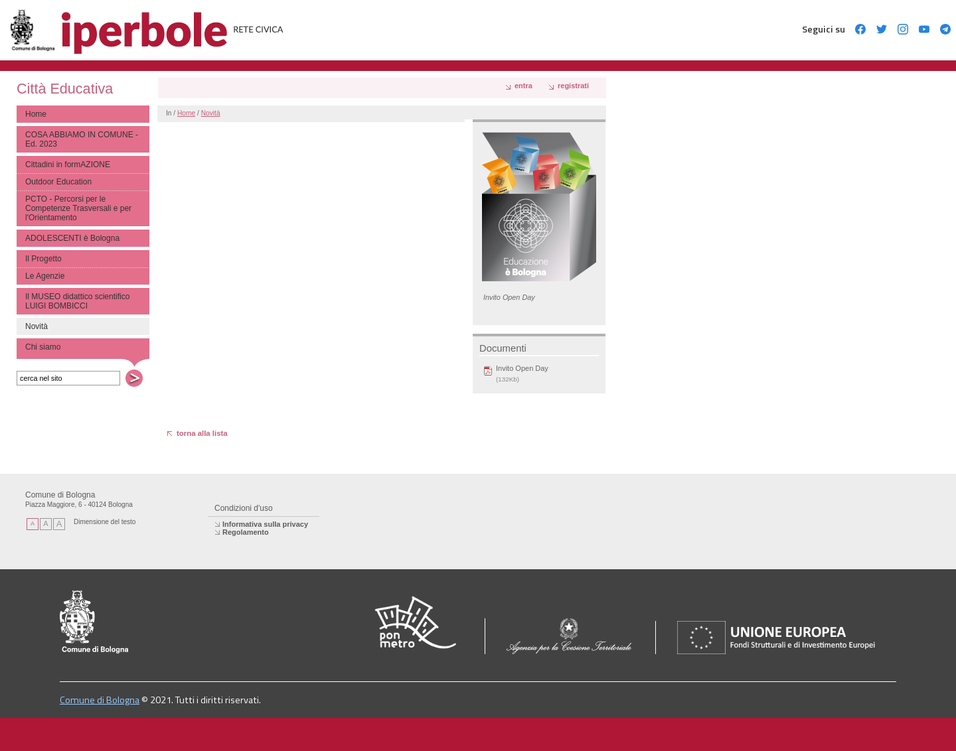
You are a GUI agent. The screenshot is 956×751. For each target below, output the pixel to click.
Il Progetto (43, 258)
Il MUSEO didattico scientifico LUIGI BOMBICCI (77, 301)
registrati (573, 86)
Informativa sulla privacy (265, 524)
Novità (210, 113)
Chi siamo (42, 347)
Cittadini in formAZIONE (67, 164)
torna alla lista (202, 433)
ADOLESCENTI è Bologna (72, 238)
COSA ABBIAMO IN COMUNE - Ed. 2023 (81, 139)
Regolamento (245, 532)
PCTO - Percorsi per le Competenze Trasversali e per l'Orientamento (78, 208)
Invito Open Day (522, 368)
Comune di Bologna (99, 700)
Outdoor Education (58, 181)
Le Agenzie (44, 276)
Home (35, 114)
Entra (523, 86)
